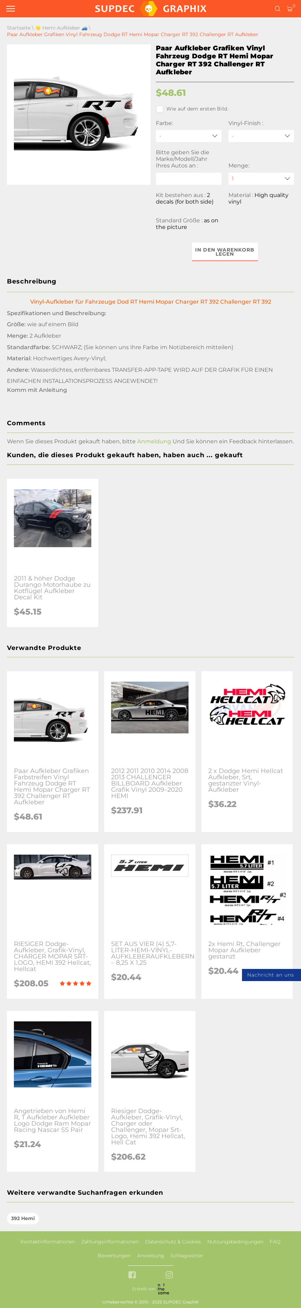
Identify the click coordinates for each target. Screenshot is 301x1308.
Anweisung (150, 1255)
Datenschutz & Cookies (173, 1242)
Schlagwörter (186, 1255)
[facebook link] (132, 1275)
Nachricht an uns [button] (270, 975)
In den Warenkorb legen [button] (224, 252)
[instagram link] (169, 1275)
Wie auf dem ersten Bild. (192, 109)
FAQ (275, 1242)
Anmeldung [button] (154, 441)
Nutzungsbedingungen (235, 1242)
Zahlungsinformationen (110, 1242)
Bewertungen (114, 1255)
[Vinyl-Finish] (261, 136)
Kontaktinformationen (47, 1242)
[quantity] (261, 179)
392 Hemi (23, 1218)
